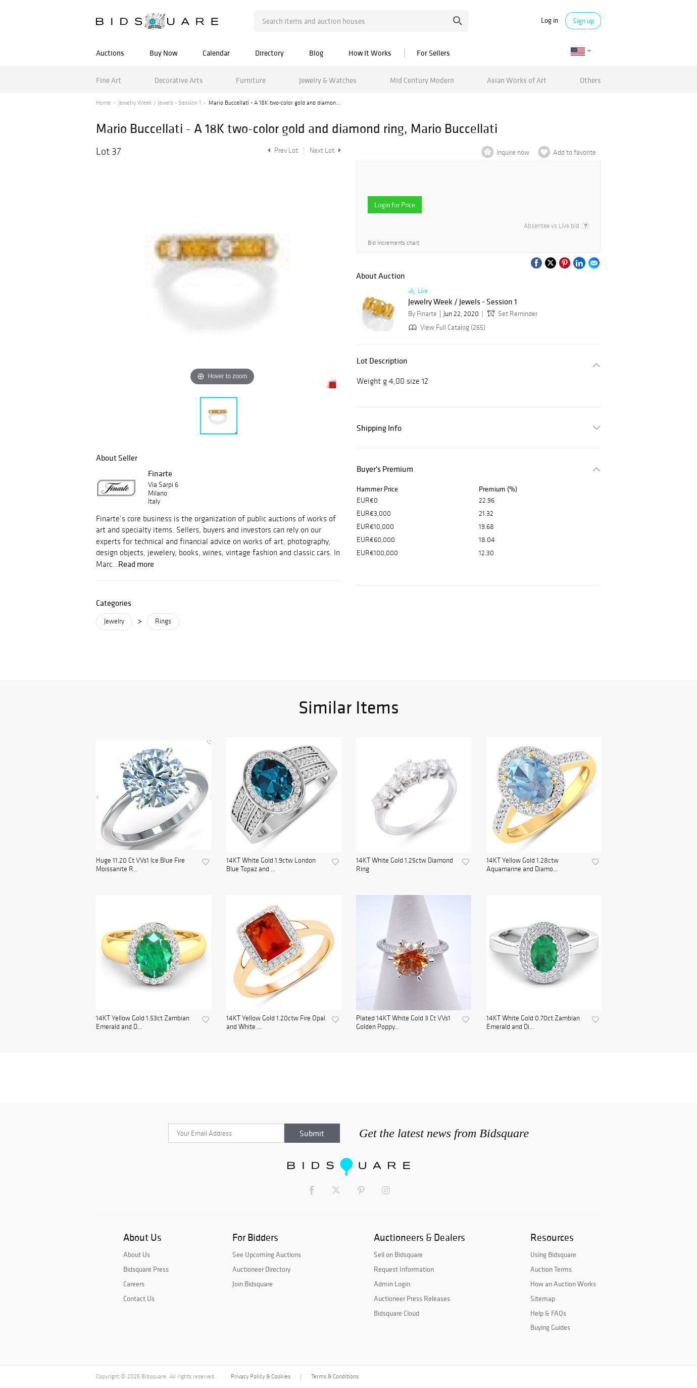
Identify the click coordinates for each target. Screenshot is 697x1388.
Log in (549, 20)
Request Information (404, 1269)
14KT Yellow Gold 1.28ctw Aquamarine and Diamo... (522, 865)
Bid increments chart (393, 242)
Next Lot (325, 150)
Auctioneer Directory (261, 1269)
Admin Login (392, 1283)
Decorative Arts (179, 80)
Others (590, 80)
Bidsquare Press (146, 1269)
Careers (133, 1283)
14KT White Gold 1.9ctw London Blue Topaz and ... (271, 865)
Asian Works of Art (516, 80)
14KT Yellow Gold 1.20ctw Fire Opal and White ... (275, 1022)
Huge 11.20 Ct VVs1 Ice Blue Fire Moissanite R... (140, 865)
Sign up (583, 20)
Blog (316, 53)
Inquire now (512, 152)
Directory (269, 53)
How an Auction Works (563, 1283)
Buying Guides (550, 1327)
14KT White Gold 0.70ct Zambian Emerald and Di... (533, 1022)
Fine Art (108, 80)
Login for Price (394, 204)
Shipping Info (379, 428)
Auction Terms (551, 1269)
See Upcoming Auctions (266, 1254)
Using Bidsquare (553, 1254)
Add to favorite (574, 152)
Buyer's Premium (385, 469)
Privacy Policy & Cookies (260, 1376)
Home (103, 102)
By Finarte (422, 314)
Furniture (251, 80)
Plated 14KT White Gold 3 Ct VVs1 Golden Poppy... (403, 1022)
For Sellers (433, 53)
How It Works (370, 53)
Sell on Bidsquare (398, 1254)
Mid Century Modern (422, 80)
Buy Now (163, 53)
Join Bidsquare (252, 1283)
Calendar (216, 53)
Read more (136, 564)
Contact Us (139, 1298)
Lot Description (382, 361)
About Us (136, 1254)
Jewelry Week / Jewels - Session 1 (159, 102)
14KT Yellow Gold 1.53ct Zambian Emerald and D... (142, 1022)
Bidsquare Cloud (396, 1313)
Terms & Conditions (335, 1376)
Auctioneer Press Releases (412, 1298)
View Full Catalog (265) (446, 327)
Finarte (160, 473)
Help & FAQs (548, 1313)
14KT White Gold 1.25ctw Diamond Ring (404, 865)
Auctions (110, 53)
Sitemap (542, 1298)
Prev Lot (281, 150)
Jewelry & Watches (328, 80)
